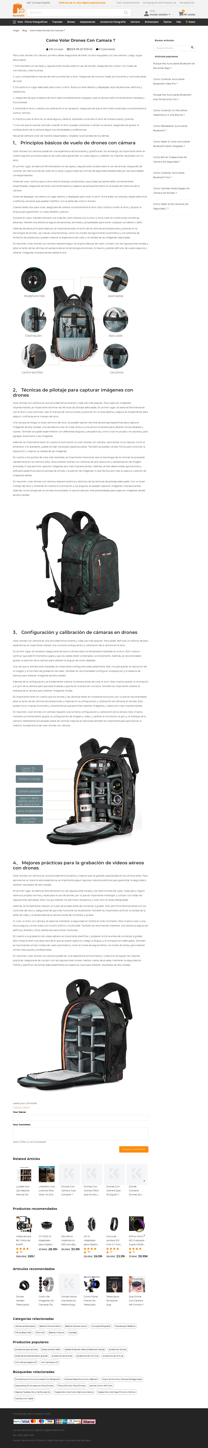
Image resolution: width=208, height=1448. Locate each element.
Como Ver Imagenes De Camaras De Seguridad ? (46, 1301)
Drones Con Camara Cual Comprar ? (68, 1191)
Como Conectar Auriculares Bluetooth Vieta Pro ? (168, 81)
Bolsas (71, 22)
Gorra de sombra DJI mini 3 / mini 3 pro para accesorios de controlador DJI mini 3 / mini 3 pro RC (114, 1241)
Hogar (16, 31)
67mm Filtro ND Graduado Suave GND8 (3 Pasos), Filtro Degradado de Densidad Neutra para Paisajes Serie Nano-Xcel (137, 1241)
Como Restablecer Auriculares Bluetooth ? (170, 128)
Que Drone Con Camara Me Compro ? (136, 1301)
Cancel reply (21, 1108)
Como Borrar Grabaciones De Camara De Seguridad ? (170, 159)
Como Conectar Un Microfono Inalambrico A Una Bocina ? (170, 112)
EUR (187, 3)
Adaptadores (87, 22)
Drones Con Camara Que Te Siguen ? (113, 1191)
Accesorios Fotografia (113, 22)
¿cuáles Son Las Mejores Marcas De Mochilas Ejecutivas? (22, 1191)
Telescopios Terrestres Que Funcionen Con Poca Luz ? (114, 1301)
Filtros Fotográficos (36, 22)
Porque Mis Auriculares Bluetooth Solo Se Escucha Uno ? (172, 97)
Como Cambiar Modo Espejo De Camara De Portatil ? (171, 190)
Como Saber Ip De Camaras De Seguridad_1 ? (170, 206)
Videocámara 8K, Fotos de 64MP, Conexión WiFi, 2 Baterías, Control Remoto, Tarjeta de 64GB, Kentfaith (23, 1241)
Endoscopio (152, 22)
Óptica (167, 22)
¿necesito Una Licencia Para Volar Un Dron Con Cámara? (47, 1191)
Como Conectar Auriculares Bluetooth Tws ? (168, 175)
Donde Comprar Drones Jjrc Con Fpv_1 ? (135, 1191)
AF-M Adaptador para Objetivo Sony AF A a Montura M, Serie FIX (91, 1241)
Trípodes (57, 22)
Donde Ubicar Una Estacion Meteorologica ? (69, 1301)
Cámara (135, 22)
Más (178, 22)
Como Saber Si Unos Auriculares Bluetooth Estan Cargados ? (171, 144)
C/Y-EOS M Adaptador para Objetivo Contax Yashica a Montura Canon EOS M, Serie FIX (47, 1241)
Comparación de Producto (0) (159, 3)
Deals (190, 22)
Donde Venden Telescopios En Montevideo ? (23, 1301)
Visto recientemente (127, 3)
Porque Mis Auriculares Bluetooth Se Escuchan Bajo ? (174, 66)
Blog (24, 31)
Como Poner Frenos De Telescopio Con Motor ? (91, 1301)
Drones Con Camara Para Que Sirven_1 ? (91, 1191)
